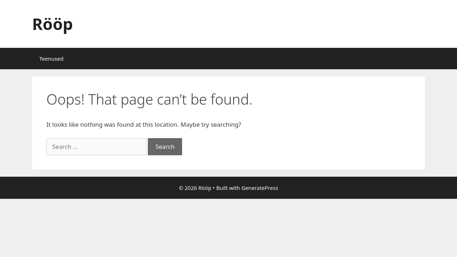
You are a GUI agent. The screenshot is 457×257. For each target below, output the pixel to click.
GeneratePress (259, 187)
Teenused (51, 58)
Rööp (52, 24)
